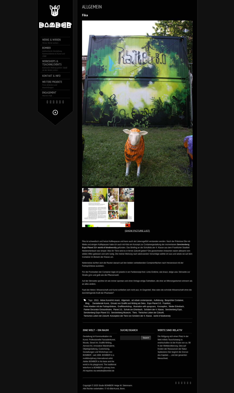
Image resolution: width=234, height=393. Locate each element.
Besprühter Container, (174, 300)
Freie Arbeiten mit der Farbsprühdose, (100, 306)
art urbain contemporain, (142, 300)
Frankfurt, (167, 303)
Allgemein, (125, 300)
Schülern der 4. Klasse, (154, 309)
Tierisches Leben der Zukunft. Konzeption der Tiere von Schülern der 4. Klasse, (118, 316)
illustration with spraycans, (144, 306)
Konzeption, (162, 306)
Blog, (87, 303)
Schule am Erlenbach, (133, 309)
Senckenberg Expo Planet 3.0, (97, 313)
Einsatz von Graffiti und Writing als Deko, (128, 303)
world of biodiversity (161, 316)
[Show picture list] (137, 231)
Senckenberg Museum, (121, 313)
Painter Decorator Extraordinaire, (98, 309)
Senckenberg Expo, (173, 309)
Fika (85, 15)
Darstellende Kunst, (101, 303)
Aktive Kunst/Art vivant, (110, 300)
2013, (96, 300)
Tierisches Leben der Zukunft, (151, 313)
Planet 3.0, (118, 309)
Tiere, (134, 313)
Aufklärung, (159, 300)
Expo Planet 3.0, (154, 303)
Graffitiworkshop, (125, 306)
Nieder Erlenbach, (176, 306)
